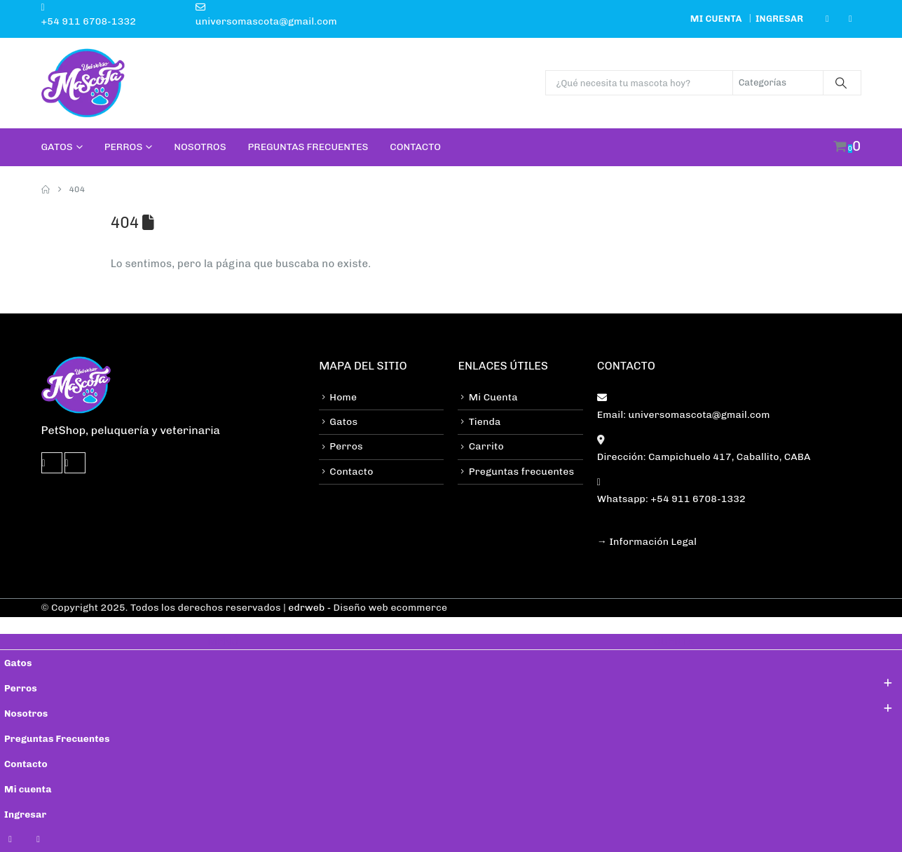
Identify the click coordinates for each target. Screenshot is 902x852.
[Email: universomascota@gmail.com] (729, 405)
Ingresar (779, 18)
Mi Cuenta (493, 397)
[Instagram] (851, 19)
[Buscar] (841, 83)
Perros (123, 147)
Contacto (415, 147)
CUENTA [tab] (674, 641)
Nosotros (200, 147)
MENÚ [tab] (223, 641)
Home (343, 397)
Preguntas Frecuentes (308, 147)
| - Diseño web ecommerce (364, 608)
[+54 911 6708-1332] (111, 14)
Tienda (485, 422)
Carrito (486, 446)
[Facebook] (827, 19)
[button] (8, 624)
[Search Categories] (778, 83)
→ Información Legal (647, 542)
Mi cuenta (716, 18)
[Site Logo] (83, 83)
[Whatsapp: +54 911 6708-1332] (729, 489)
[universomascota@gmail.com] (221, 14)
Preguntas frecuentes (522, 472)
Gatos (57, 147)
